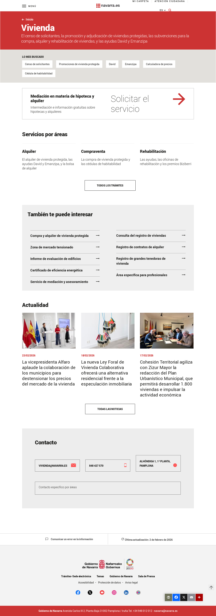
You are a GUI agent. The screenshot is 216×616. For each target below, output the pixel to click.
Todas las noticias (110, 409)
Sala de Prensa (146, 576)
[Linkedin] (126, 592)
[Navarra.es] (108, 4)
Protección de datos (109, 582)
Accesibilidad (86, 582)
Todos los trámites (110, 185)
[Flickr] (138, 592)
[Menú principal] (29, 6)
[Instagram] (114, 592)
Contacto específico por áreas (58, 487)
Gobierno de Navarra (121, 576)
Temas (100, 576)
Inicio (27, 19)
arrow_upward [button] (211, 587)
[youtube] (102, 592)
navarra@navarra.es (165, 610)
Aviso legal (131, 582)
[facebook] (78, 592)
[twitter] (90, 592)
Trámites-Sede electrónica (76, 576)
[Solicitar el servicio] (108, 103)
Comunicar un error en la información (69, 539)
